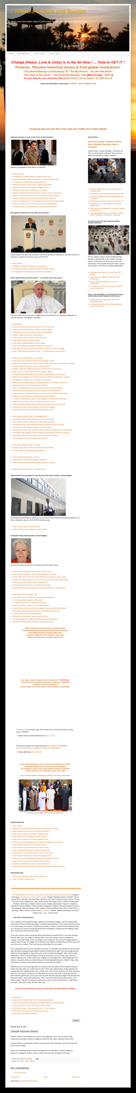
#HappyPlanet (55, 746)
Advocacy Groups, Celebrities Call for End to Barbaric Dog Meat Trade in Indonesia (105, 144)
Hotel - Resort (24, 1061)
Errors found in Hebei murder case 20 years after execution (34, 422)
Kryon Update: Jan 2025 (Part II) (96, 78)
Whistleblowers (23, 53)
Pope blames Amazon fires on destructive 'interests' (31, 831)
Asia (18, 1061)
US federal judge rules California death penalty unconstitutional (35, 619)
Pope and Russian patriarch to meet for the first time (31, 850)
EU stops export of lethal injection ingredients (29, 450)
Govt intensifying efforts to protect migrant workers (30, 438)
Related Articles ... (19, 174)
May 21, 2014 (50, 736)
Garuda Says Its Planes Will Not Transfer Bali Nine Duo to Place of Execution (40, 382)
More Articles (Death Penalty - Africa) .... (27, 457)
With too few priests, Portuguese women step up (30, 837)
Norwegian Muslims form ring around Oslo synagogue (45, 766)
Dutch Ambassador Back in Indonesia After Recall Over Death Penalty (37, 388)
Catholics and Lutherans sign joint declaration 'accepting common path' (38, 842)
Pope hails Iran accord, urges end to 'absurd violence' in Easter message (38, 349)
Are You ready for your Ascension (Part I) (45, 78)
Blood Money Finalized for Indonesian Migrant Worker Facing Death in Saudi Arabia (42, 430)
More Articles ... (18, 263)
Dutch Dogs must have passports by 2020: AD (106, 201)
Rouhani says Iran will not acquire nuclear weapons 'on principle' (45, 687)
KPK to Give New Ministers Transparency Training (30, 1011)
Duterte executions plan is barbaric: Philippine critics (31, 187)
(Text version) (53, 913)
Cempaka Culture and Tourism (48, 11)
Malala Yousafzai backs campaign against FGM (45, 637)
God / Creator (42, 897)
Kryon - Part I (39, 53)
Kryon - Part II (55, 53)
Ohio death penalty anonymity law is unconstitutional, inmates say (36, 611)
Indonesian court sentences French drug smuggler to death (34, 361)
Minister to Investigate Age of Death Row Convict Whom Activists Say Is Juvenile (41, 377)
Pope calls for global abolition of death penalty (29, 343)
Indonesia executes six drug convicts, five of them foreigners (34, 407)
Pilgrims (32, 1061)
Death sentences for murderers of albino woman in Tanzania (34, 462)
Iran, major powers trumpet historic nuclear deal (39, 680)
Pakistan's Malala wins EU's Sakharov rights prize (45, 635)
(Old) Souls (46, 910)
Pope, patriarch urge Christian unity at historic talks (31, 848)
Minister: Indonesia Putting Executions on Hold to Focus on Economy (37, 193)
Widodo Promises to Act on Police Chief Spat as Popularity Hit (35, 204)
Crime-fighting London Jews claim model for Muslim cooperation (45, 769)
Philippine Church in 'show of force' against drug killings (32, 185)
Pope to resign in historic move (24, 879)
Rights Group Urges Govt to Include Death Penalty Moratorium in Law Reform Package (44, 363)
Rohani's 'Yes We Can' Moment (45, 685)
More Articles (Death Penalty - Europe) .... (27, 445)
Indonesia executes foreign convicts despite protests (31, 366)
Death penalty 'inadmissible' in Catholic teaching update (32, 330)
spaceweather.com (86, 83)
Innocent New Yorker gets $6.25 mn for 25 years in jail (32, 571)
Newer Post (15, 1077)
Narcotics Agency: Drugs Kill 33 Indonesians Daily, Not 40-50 (34, 198)
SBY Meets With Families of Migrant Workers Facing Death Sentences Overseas (41, 433)
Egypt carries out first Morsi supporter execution (30, 460)
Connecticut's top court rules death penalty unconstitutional (33, 597)
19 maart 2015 (37, 752)
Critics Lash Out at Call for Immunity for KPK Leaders (31, 1005)
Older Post (75, 1077)
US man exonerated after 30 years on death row (30, 582)
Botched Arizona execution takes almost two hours (30, 616)
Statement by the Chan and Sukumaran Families (30, 385)
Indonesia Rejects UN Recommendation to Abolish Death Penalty (36, 179)
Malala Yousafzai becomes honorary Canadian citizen (45, 628)
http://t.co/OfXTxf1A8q (24, 748)
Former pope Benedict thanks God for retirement (30, 876)
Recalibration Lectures (28, 897)
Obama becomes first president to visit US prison (30, 529)
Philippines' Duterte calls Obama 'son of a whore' (30, 190)
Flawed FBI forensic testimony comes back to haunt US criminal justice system (40, 580)
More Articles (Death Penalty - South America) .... (30, 469)
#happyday (36, 748)
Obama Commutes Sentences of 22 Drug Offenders (31, 605)
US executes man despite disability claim (27, 614)
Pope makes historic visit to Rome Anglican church (31, 839)
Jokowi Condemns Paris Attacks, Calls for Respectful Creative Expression (39, 866)
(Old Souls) (71, 78)
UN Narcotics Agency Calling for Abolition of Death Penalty (33, 269)
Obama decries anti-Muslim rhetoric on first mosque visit (33, 853)
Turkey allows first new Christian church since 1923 (45, 771)
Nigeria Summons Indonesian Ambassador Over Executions (34, 396)
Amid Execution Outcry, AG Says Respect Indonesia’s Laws (34, 402)
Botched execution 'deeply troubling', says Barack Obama (33, 622)
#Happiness (21, 730)
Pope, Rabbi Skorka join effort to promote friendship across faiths (45, 764)
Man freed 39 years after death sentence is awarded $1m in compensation (39, 588)
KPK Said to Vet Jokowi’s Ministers (25, 1014)
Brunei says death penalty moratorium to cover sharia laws (33, 327)
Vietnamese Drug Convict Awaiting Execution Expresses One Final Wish (38, 425)
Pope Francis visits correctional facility (26, 340)
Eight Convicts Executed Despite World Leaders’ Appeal (32, 372)
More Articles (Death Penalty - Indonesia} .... (28, 358)
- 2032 (100, 75)
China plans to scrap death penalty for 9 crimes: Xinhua (32, 427)
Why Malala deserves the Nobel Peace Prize (45, 633)
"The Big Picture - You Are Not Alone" (90, 71)
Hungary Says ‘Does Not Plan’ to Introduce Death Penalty (33, 448)
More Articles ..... (19, 826)
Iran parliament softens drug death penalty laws (29, 182)
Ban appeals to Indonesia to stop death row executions (32, 272)
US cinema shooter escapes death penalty (28, 600)
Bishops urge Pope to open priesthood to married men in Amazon (36, 828)
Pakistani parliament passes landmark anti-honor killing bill (45, 630)
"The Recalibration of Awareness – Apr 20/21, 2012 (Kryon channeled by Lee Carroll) (41, 895)
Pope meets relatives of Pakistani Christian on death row (33, 346)
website (73, 83)
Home (11, 53)
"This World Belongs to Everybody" (44, 71)
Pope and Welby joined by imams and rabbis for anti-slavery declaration (45, 775)
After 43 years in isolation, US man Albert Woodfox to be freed (35, 574)
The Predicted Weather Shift (69, 75)
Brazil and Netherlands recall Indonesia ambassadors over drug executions (39, 404)
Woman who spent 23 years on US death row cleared (32, 585)
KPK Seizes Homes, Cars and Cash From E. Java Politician (34, 1008)
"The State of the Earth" (37, 75)
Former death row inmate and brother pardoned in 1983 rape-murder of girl (39, 577)
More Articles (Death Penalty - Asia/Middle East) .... (31, 416)
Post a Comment (20, 1073)
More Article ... (18, 997)
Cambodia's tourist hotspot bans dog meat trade (107, 194)
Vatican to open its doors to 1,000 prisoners (28, 335)
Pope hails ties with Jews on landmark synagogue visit (32, 856)
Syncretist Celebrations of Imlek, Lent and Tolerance (31, 864)
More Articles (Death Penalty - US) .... (26, 595)
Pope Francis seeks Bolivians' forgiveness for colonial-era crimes (36, 858)
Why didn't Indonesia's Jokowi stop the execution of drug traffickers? (37, 391)
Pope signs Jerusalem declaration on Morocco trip (30, 834)
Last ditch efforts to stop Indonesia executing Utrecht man (33, 410)
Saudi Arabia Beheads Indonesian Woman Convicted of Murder (35, 435)
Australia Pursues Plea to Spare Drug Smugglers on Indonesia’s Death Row (39, 399)
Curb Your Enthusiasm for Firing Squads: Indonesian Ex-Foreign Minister (38, 201)
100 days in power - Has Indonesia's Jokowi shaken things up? (35, 207)
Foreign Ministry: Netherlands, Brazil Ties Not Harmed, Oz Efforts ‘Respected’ (40, 393)
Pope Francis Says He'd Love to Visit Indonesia (29, 338)
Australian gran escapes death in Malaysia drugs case (32, 177)
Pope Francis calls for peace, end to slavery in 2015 (31, 861)
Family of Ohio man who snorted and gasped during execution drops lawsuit (40, 608)
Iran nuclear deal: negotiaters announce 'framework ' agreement (45, 682)
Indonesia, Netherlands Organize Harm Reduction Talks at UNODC (36, 196)
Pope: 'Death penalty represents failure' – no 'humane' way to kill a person (39, 351)
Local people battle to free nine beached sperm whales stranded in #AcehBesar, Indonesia (106, 214)
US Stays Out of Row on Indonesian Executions (30, 603)
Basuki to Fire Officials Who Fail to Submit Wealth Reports (33, 1000)
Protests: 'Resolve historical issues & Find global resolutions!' (68, 67)
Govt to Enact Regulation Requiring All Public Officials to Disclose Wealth (38, 1003)
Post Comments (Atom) (28, 1081)
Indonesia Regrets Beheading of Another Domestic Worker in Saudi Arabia (39, 374)
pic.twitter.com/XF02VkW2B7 (50, 748)
